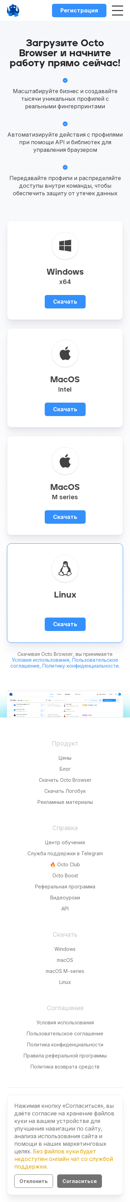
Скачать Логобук (65, 791)
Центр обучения (65, 842)
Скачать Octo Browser (65, 780)
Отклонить (33, 1181)
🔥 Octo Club (65, 864)
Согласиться (79, 1181)
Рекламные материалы (65, 802)
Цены (65, 758)
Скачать (65, 301)
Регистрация (79, 10)
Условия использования (40, 660)
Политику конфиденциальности (80, 666)
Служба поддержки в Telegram (65, 853)
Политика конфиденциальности (65, 1044)
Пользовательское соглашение (65, 1033)
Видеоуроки (65, 897)
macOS (65, 960)
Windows (65, 949)
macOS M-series (65, 971)
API (65, 909)
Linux (65, 982)
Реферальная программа (65, 886)
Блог (65, 769)
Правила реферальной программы (65, 1055)
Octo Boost (65, 875)
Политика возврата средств (65, 1067)
